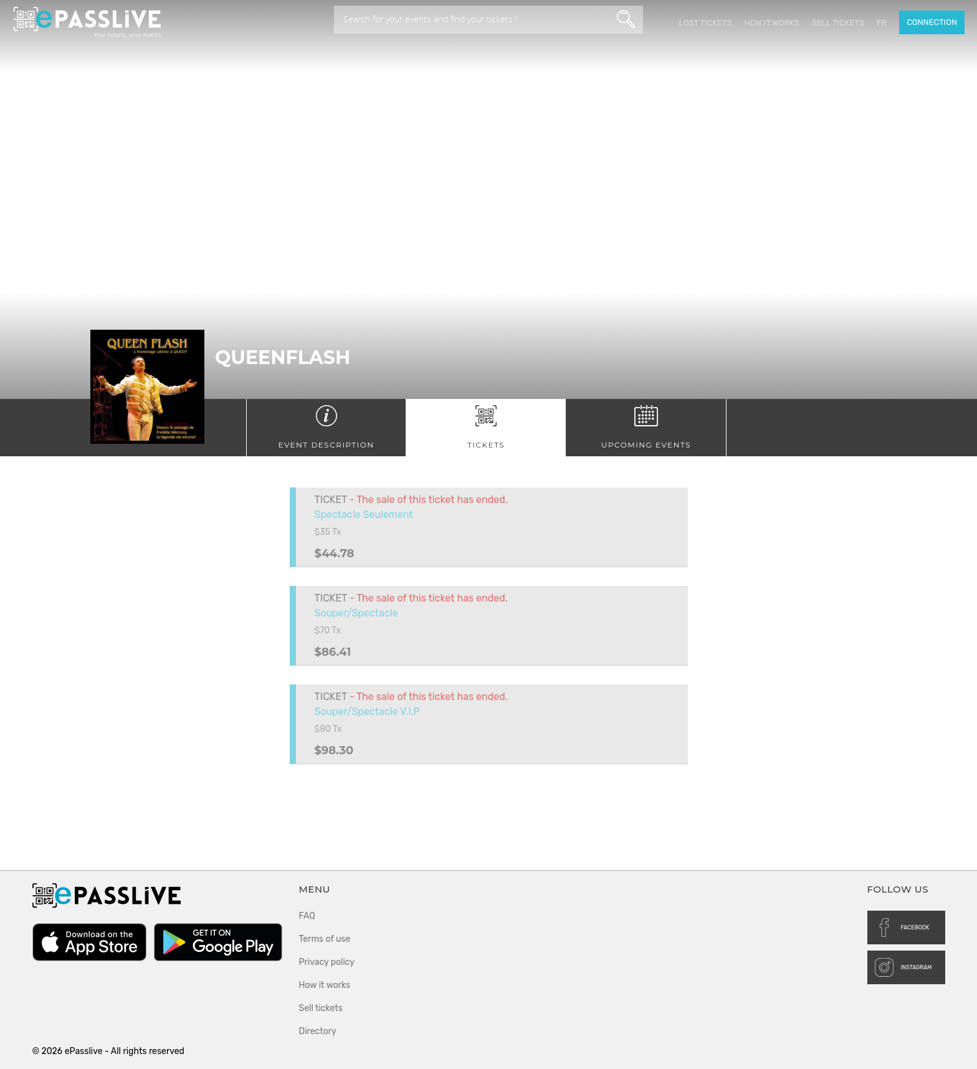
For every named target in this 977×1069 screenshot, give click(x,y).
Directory (317, 1031)
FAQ (307, 916)
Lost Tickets (705, 22)
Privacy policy (327, 962)
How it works (771, 22)
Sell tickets (838, 22)
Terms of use (325, 939)
